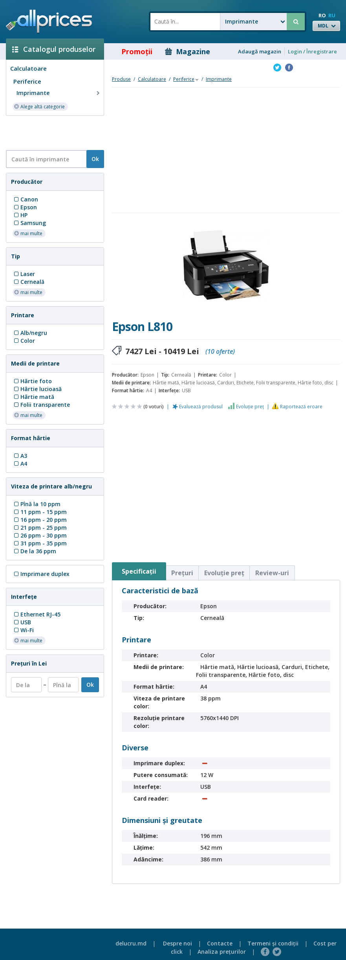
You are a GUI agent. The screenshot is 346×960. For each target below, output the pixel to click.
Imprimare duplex (41, 574)
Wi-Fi (23, 630)
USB (22, 622)
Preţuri (182, 573)
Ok (95, 159)
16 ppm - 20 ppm (40, 519)
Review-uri (272, 573)
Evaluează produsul (201, 406)
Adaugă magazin (259, 51)
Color (24, 340)
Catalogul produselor (53, 49)
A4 (20, 463)
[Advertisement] (52, 132)
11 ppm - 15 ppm (40, 512)
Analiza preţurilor (222, 951)
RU (331, 15)
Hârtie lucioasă (37, 389)
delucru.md (130, 943)
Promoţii (131, 51)
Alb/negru (30, 332)
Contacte (219, 943)
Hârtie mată (33, 396)
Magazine (187, 51)
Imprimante (58, 93)
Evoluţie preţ (250, 406)
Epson (25, 207)
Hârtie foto (32, 381)
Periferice (27, 81)
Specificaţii (139, 571)
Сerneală (28, 281)
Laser (24, 274)
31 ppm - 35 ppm (40, 543)
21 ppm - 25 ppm (40, 527)
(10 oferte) (220, 351)
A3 (20, 455)
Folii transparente (41, 404)
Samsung (29, 223)
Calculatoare (28, 68)
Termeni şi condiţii (272, 943)
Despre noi (177, 943)
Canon (25, 199)
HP (20, 215)
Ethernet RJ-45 (36, 614)
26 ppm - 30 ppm (40, 535)
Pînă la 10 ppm (36, 504)
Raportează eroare (301, 406)
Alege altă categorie (39, 106)
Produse (121, 79)
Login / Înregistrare (312, 51)
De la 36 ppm (34, 551)
